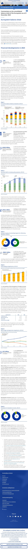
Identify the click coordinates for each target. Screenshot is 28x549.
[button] (26, 1)
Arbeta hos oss (5, 477)
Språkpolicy (4, 506)
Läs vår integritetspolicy (14, 539)
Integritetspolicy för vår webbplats (9, 501)
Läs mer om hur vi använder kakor (14, 541)
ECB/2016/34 (8, 43)
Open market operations (13, 455)
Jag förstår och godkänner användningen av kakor (15, 544)
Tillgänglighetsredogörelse (7, 505)
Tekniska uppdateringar (7, 492)
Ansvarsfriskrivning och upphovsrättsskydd (10, 490)
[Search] (13, 3)
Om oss (3, 475)
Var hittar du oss (5, 484)
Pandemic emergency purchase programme (14, 445)
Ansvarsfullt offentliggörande (8, 493)
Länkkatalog (5, 509)
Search (23, 3)
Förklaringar (4, 479)
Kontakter (4, 482)
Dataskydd (4, 500)
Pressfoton (4, 480)
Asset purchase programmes (11, 452)
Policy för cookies (5, 503)
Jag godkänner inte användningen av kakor (15, 546)
